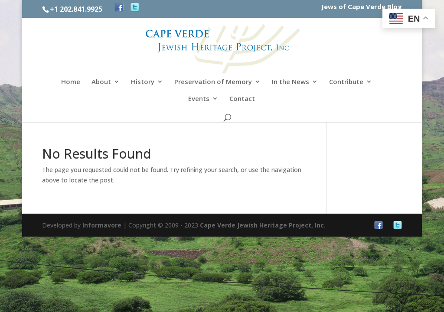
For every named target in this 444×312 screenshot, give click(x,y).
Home (70, 82)
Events (198, 99)
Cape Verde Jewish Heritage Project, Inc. (263, 225)
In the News (290, 82)
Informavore (101, 225)
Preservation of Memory (213, 82)
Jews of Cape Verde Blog (361, 7)
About (101, 82)
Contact (242, 99)
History (142, 82)
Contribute (346, 82)
